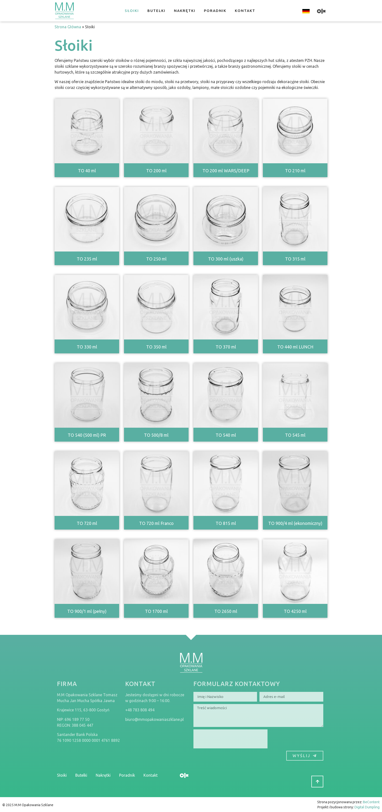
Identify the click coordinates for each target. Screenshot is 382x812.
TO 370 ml (226, 346)
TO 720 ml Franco (156, 523)
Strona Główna (68, 27)
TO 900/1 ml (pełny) (86, 611)
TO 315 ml (295, 258)
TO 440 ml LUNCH (295, 346)
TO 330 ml (87, 346)
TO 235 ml (87, 258)
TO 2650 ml (225, 611)
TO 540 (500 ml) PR (87, 435)
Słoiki (132, 11)
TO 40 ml (87, 170)
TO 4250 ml (295, 611)
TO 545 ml (295, 435)
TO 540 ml (226, 435)
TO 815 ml (226, 523)
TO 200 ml (156, 170)
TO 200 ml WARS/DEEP (225, 170)
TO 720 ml (87, 523)
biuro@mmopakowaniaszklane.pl (154, 719)
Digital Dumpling (367, 807)
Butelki (156, 11)
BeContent (371, 802)
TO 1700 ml (156, 611)
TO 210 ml (295, 170)
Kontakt (245, 11)
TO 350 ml (156, 346)
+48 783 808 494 (139, 710)
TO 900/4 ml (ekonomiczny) (295, 523)
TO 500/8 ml (156, 435)
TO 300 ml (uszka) (225, 258)
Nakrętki (184, 11)
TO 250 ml (156, 258)
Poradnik (215, 11)
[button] (317, 781)
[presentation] (230, 738)
